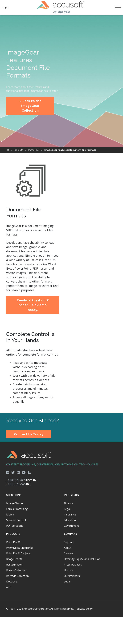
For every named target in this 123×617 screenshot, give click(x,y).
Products (18, 149)
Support (69, 542)
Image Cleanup (15, 503)
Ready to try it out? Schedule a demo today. (33, 305)
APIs (9, 587)
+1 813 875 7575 (16, 484)
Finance (68, 503)
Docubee (11, 581)
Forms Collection (16, 570)
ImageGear (33, 149)
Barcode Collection (17, 576)
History (68, 570)
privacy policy (85, 608)
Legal (67, 509)
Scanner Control (16, 520)
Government (71, 525)
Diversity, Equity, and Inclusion (82, 559)
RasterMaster (14, 564)
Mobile (10, 514)
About (67, 548)
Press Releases (73, 564)
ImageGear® (14, 559)
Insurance (70, 514)
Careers (68, 553)
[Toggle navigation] (118, 7)
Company (70, 534)
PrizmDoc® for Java (18, 553)
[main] (61, 214)
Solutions (13, 495)
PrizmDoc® (13, 542)
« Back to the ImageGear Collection (30, 106)
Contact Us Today (28, 434)
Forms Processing (17, 509)
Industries (71, 495)
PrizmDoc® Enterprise (19, 548)
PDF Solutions (14, 525)
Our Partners (72, 576)
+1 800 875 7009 (16, 480)
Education (70, 520)
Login (5, 7)
